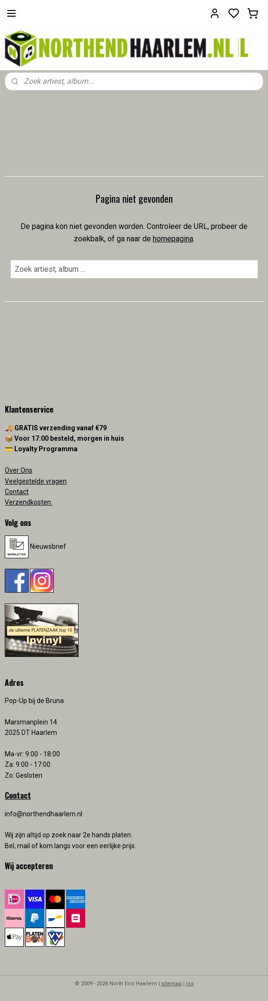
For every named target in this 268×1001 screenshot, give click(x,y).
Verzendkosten (28, 502)
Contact (17, 492)
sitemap (171, 984)
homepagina (173, 238)
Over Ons (18, 470)
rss (190, 984)
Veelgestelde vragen (36, 481)
